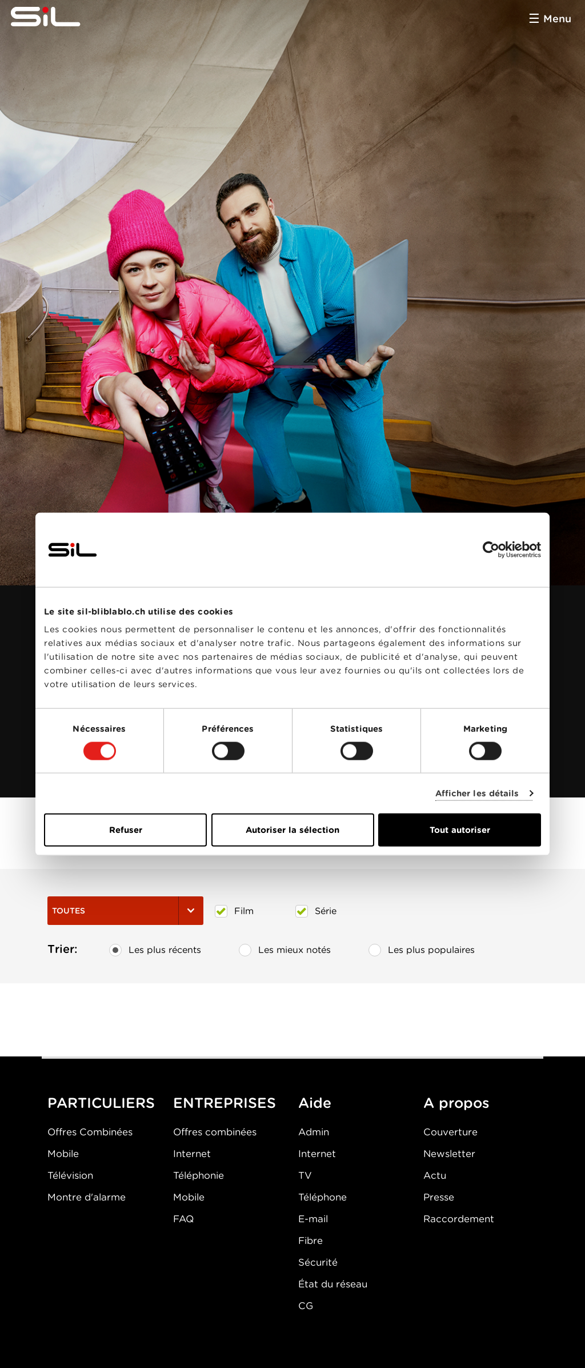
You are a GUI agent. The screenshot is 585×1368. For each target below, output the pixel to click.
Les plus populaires (421, 950)
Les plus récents (155, 950)
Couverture (450, 1132)
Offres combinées (215, 1132)
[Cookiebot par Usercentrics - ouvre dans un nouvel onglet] (491, 549)
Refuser (125, 830)
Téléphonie (198, 1175)
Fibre (310, 1240)
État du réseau (332, 1284)
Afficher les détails (477, 793)
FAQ (183, 1219)
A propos (456, 1102)
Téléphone (322, 1197)
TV (305, 1175)
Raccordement (458, 1219)
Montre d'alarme (86, 1197)
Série (315, 911)
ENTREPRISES (224, 1102)
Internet (192, 1153)
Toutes (125, 910)
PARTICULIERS (101, 1102)
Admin (313, 1132)
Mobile (63, 1153)
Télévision (70, 1175)
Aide (314, 1102)
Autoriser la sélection (292, 830)
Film (234, 911)
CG (305, 1305)
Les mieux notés (285, 950)
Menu (557, 19)
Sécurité (318, 1262)
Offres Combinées (90, 1132)
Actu (434, 1175)
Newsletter (449, 1153)
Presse (438, 1197)
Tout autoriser (460, 830)
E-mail (313, 1219)
